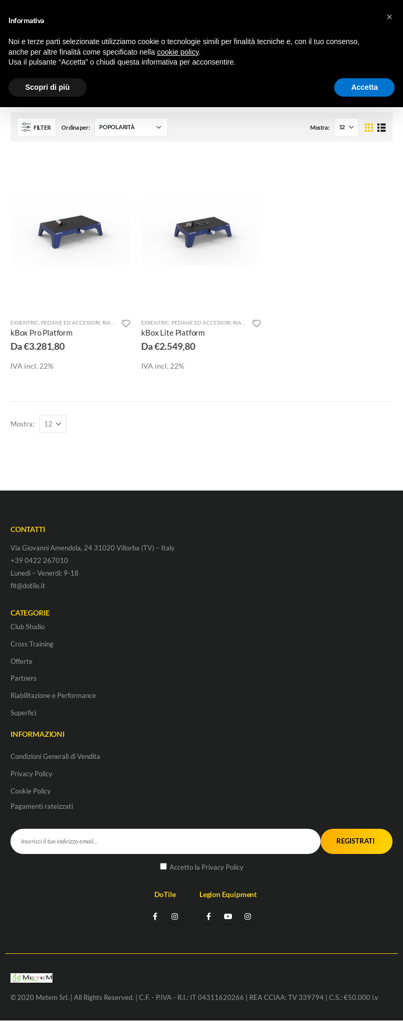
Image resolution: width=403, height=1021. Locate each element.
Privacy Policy (31, 773)
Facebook (155, 917)
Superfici (23, 713)
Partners (23, 678)
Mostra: (320, 127)
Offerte (21, 661)
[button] (389, 16)
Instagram (175, 917)
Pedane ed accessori (70, 322)
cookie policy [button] (177, 52)
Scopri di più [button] (47, 87)
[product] (70, 231)
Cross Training (32, 644)
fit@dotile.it (27, 585)
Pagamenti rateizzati (41, 806)
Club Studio (27, 626)
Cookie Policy (30, 791)
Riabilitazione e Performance (53, 696)
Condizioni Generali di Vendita (55, 756)
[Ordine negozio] (131, 127)
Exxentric (24, 322)
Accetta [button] (364, 87)
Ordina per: (75, 127)
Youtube (228, 917)
